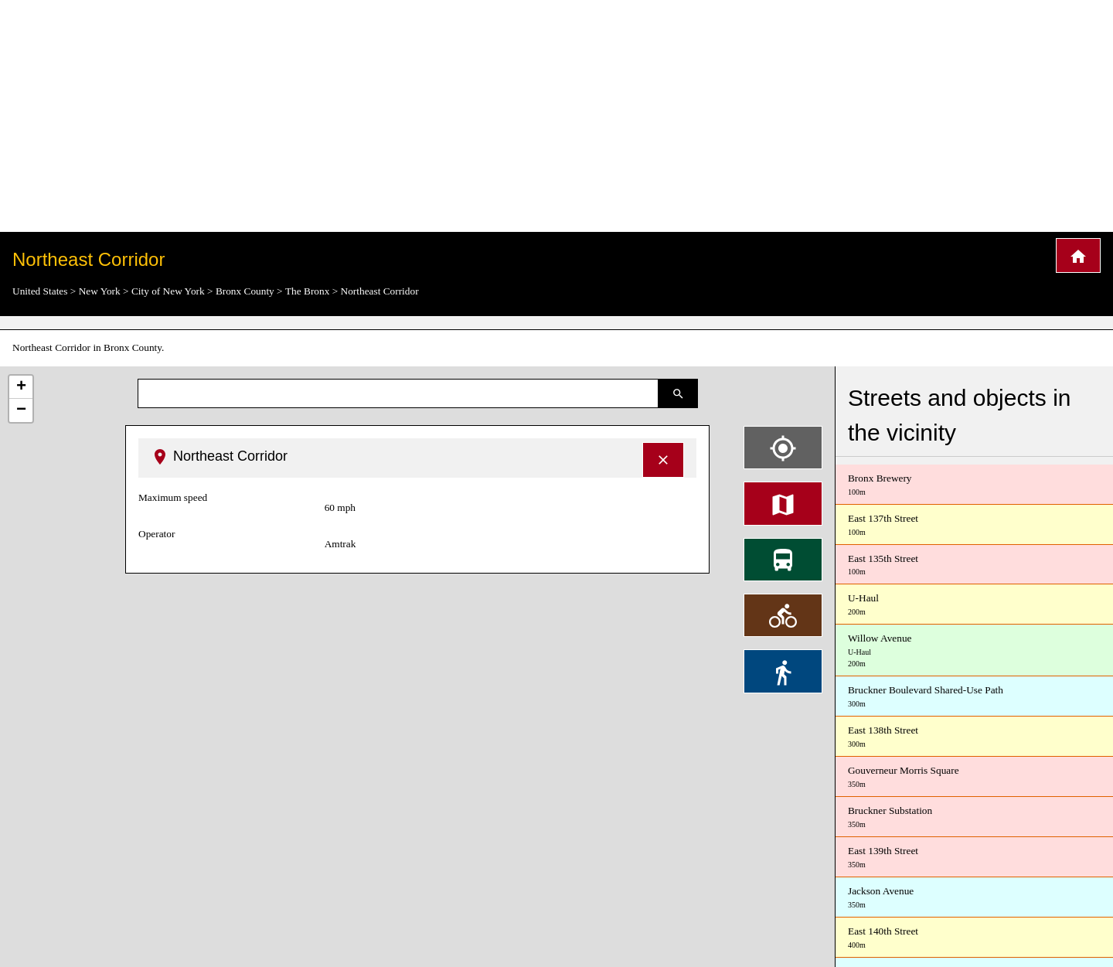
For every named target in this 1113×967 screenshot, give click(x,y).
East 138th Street (974, 737)
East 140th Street (974, 938)
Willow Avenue (974, 650)
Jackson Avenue (974, 898)
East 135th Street (974, 565)
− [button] (21, 410)
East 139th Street (974, 857)
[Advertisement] (556, 116)
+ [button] (21, 387)
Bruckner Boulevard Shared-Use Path (974, 697)
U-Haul (974, 605)
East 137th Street (974, 525)
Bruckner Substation (974, 817)
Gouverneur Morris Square (974, 777)
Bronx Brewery (974, 485)
